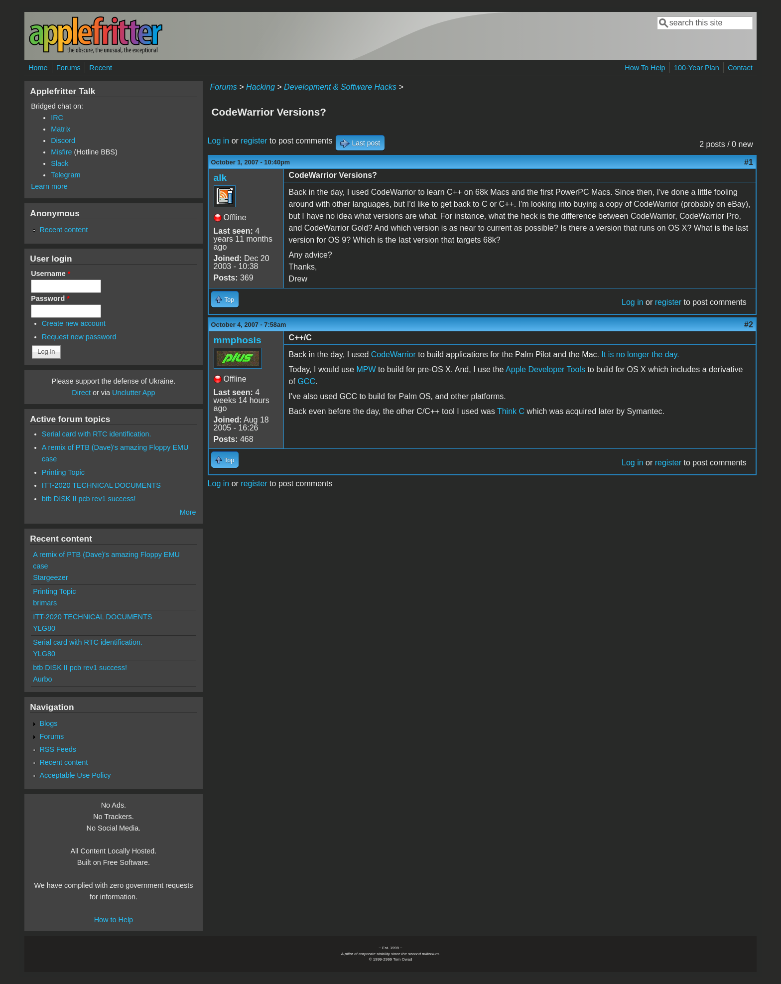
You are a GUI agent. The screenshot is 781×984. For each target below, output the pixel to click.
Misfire (61, 152)
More (188, 512)
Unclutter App (133, 393)
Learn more (49, 186)
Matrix (60, 129)
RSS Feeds (57, 749)
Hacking (260, 87)
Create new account (74, 323)
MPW (366, 369)
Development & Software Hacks (340, 87)
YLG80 (44, 628)
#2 (748, 324)
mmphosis (237, 340)
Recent (100, 68)
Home (37, 68)
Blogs (48, 723)
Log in (219, 141)
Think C (510, 411)
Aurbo (42, 679)
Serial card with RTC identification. (96, 434)
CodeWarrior (393, 354)
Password (50, 298)
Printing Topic (63, 472)
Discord (63, 140)
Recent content (63, 230)
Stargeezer (50, 577)
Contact (740, 68)
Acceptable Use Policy (75, 775)
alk (220, 177)
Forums (68, 68)
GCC (306, 381)
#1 (748, 162)
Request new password (79, 337)
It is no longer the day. (640, 354)
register (254, 141)
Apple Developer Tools (545, 369)
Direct (81, 393)
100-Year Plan (696, 68)
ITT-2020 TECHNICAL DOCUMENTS (101, 485)
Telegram (65, 175)
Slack (59, 163)
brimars (45, 603)
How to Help (113, 920)
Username (50, 274)
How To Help (645, 68)
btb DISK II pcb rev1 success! (89, 499)
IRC (57, 118)
